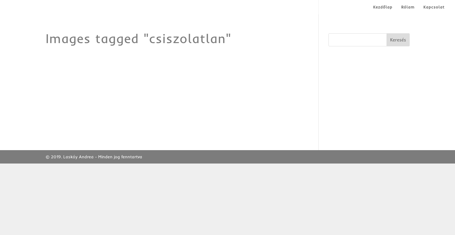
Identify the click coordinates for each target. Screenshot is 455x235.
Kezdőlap (382, 7)
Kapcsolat (434, 7)
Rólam (408, 7)
